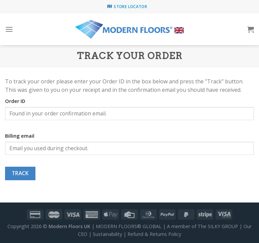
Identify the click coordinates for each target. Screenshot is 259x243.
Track (20, 173)
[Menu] (9, 29)
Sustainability (107, 234)
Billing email (19, 136)
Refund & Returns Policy (154, 234)
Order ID (15, 101)
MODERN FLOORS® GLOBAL (129, 226)
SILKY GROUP (223, 226)
